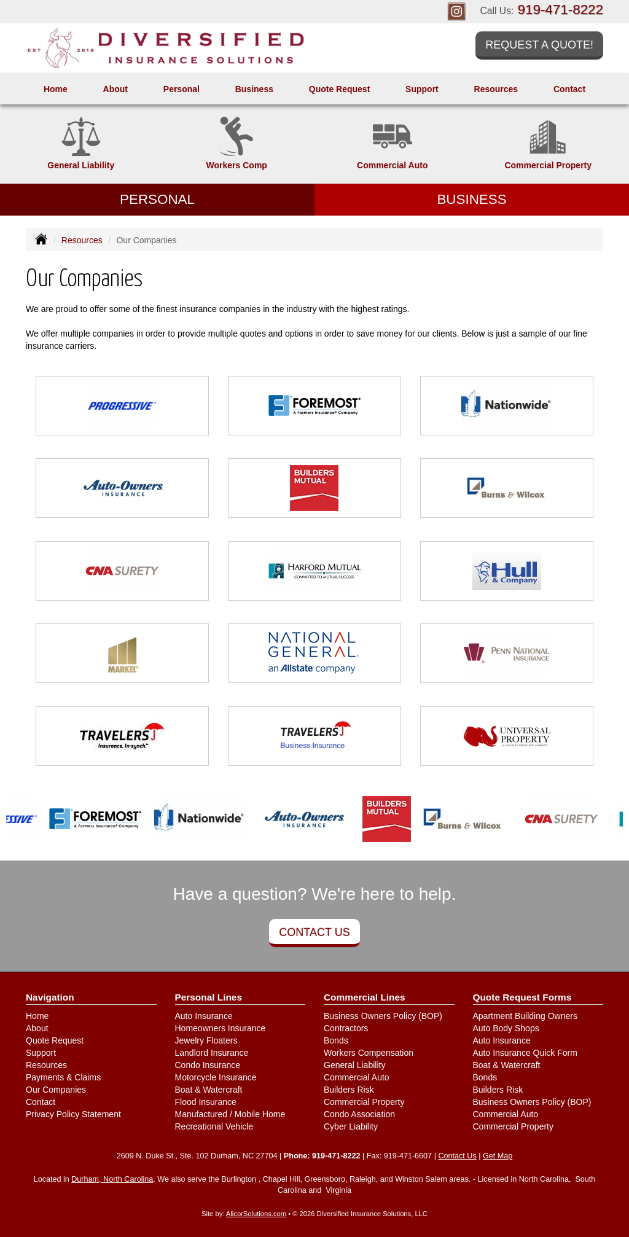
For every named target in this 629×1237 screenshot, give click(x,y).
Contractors (346, 1028)
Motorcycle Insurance (216, 1077)
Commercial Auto (356, 1077)
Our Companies (56, 1090)
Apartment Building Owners (525, 1016)
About (115, 89)
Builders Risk (349, 1090)
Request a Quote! (539, 45)
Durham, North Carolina (112, 1179)
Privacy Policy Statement (73, 1114)
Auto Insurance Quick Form (525, 1053)
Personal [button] (181, 89)
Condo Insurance (208, 1065)
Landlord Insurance (212, 1053)
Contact (569, 89)
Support (41, 1053)
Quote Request (55, 1040)
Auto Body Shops (506, 1028)
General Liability (354, 1065)
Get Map (497, 1156)
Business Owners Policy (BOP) (383, 1016)
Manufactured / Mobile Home (230, 1114)
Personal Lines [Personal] (209, 997)
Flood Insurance (205, 1102)
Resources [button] (496, 89)
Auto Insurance (204, 1016)
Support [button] (422, 89)
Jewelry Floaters (206, 1040)
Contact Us (314, 932)
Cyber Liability (351, 1126)
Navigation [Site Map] (50, 997)
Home (56, 89)
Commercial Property (364, 1102)
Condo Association (359, 1114)
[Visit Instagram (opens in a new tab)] (456, 11)
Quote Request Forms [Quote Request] (522, 997)
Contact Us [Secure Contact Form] (457, 1156)
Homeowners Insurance (220, 1028)
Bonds (336, 1040)
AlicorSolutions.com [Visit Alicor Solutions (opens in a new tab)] (256, 1213)
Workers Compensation (368, 1053)
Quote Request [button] (339, 89)
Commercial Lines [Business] (364, 997)
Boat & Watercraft (209, 1090)
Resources (82, 240)
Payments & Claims (63, 1077)
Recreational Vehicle (214, 1126)
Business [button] (254, 89)
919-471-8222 (560, 9)
